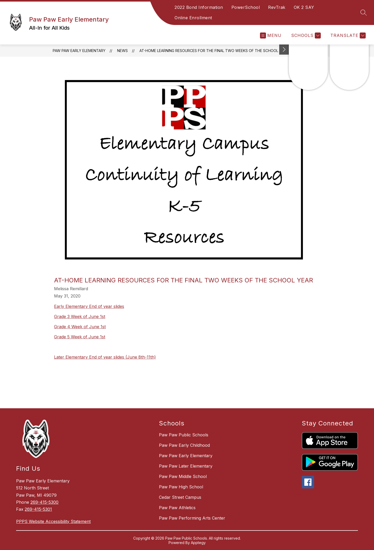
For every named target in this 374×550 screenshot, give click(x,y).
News (122, 50)
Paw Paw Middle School (183, 476)
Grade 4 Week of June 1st (80, 326)
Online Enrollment (193, 17)
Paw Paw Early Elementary (79, 50)
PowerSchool (245, 7)
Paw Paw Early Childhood (184, 445)
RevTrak (276, 7)
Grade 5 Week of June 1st (79, 336)
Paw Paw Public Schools (183, 434)
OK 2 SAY (304, 7)
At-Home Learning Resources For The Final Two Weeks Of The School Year (213, 50)
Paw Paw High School (181, 486)
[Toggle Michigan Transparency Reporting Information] (284, 49)
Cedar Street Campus (180, 497)
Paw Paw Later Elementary (185, 466)
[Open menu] (271, 35)
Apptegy (198, 542)
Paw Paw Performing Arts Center (192, 518)
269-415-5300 (44, 502)
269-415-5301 (38, 509)
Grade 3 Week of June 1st (79, 316)
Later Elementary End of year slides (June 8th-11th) (105, 357)
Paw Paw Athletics (177, 507)
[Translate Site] (347, 35)
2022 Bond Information (199, 7)
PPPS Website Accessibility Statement (53, 521)
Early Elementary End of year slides (89, 306)
